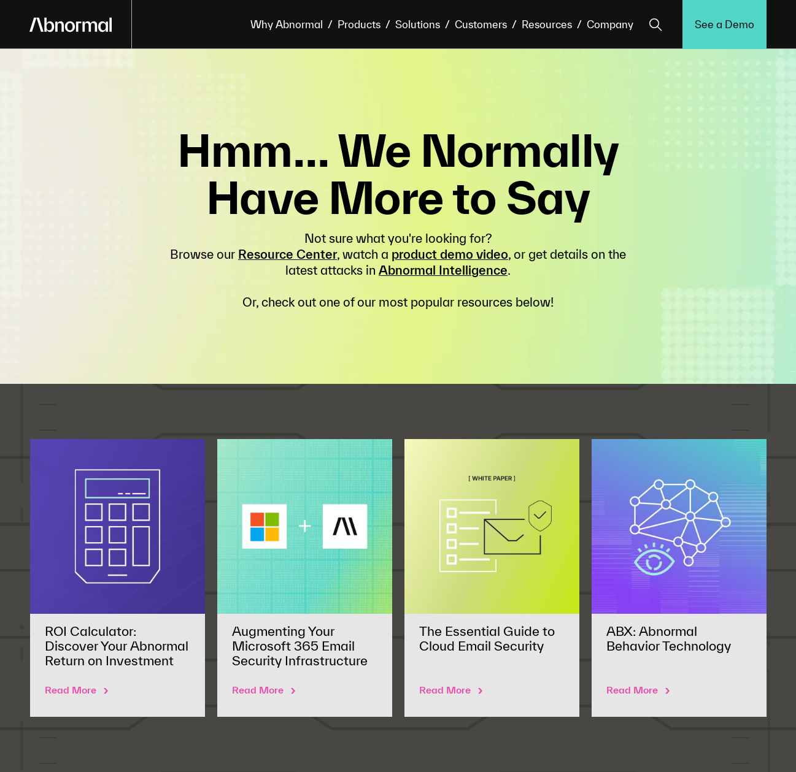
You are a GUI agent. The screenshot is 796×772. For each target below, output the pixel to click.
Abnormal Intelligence (443, 270)
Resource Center (287, 254)
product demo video (450, 254)
